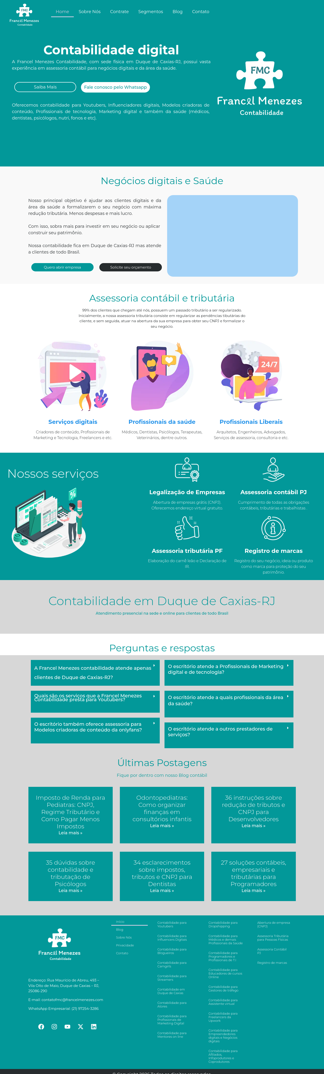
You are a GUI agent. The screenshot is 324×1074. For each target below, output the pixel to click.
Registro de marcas (273, 550)
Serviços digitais (72, 421)
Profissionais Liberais (251, 421)
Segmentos (150, 11)
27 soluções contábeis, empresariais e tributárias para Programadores (253, 873)
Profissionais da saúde (161, 421)
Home (62, 11)
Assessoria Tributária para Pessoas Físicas (273, 937)
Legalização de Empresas (187, 492)
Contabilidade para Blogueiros (171, 951)
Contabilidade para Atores (171, 1004)
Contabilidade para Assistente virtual (223, 1002)
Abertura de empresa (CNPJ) (273, 924)
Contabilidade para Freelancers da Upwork (223, 1017)
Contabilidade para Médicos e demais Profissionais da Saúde (225, 939)
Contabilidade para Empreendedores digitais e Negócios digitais (223, 1035)
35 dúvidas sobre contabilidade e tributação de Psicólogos (70, 873)
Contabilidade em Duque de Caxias (171, 991)
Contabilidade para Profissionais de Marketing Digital (171, 1019)
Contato (200, 11)
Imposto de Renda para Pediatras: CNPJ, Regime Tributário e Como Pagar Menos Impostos (70, 812)
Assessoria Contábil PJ (272, 951)
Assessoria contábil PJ (273, 492)
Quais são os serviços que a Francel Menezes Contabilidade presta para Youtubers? (88, 697)
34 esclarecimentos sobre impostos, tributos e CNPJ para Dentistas (162, 873)
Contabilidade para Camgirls (171, 964)
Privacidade (125, 945)
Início (120, 922)
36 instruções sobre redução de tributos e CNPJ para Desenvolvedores (253, 808)
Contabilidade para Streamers (171, 977)
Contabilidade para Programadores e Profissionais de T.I (223, 956)
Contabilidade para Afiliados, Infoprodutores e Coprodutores (223, 1056)
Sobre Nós (90, 11)
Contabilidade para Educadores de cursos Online (225, 973)
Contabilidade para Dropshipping (223, 924)
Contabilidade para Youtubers (171, 924)
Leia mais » (70, 832)
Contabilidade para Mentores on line (171, 1034)
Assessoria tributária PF (187, 550)
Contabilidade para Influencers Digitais (172, 937)
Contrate (119, 11)
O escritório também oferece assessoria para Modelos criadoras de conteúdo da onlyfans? (88, 727)
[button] (95, 673)
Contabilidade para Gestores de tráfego (223, 988)
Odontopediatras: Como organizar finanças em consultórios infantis (162, 808)
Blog (178, 11)
